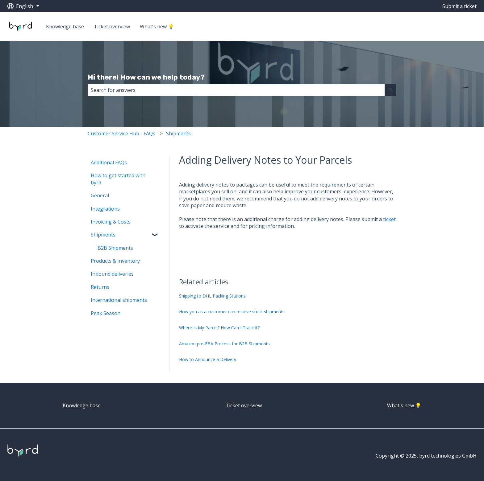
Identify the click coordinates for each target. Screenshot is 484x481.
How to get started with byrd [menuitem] (118, 179)
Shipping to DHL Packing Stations (212, 296)
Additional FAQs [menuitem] (109, 162)
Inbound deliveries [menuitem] (112, 273)
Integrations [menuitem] (105, 208)
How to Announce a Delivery (207, 359)
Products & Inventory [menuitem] (115, 260)
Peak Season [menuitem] (105, 313)
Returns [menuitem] (100, 287)
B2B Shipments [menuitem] (115, 248)
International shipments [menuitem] (119, 300)
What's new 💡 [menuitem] (404, 405)
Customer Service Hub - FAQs (121, 133)
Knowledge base (65, 26)
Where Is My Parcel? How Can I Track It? (219, 328)
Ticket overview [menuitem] (244, 405)
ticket (389, 219)
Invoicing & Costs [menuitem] (111, 221)
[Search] (390, 90)
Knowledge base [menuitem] (82, 405)
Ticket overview (112, 26)
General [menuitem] (100, 195)
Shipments (178, 133)
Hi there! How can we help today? (146, 77)
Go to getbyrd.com (449, 26)
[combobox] (236, 90)
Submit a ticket (459, 6)
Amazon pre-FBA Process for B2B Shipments (224, 344)
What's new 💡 (157, 26)
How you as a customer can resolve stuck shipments (232, 311)
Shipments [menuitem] (103, 234)
